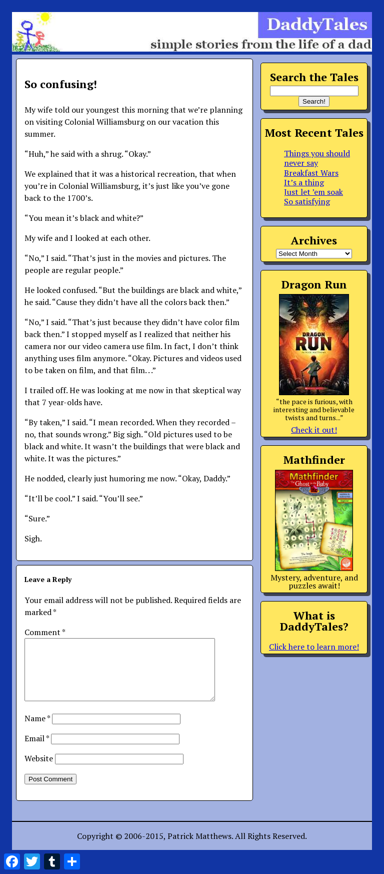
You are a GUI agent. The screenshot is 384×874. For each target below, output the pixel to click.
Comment (44, 632)
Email (36, 750)
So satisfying (307, 201)
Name (37, 730)
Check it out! (314, 429)
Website (38, 770)
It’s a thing (304, 182)
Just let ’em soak (313, 191)
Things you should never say (317, 158)
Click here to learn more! (314, 646)
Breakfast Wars (311, 172)
